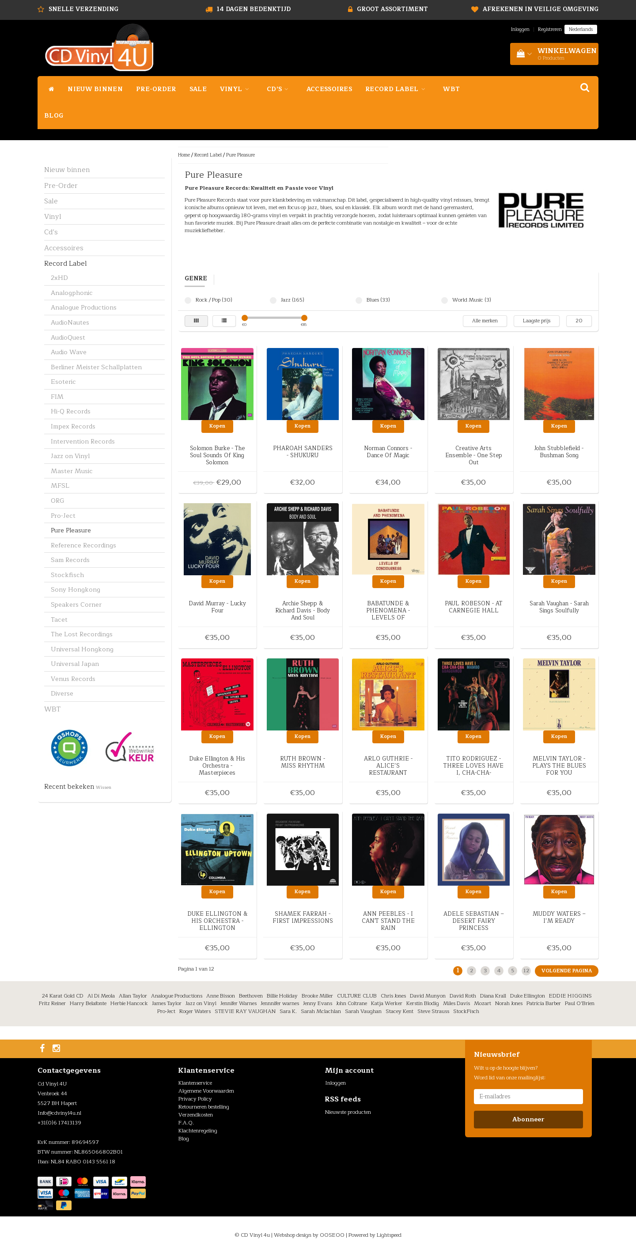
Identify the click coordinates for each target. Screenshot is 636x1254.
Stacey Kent (399, 1011)
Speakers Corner (76, 604)
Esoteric (63, 381)
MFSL (60, 485)
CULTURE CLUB (357, 995)
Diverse (62, 693)
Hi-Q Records (71, 411)
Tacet (59, 619)
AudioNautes (70, 322)
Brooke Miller (317, 995)
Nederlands (581, 29)
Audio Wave (69, 352)
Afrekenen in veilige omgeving (540, 9)
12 (526, 970)
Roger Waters (195, 1011)
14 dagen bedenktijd (254, 9)
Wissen (103, 787)
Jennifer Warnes (238, 1003)
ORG (57, 500)
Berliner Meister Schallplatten (96, 367)
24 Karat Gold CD (62, 995)
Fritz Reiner (52, 1003)
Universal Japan (75, 663)
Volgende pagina (566, 971)
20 (579, 321)
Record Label (397, 89)
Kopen (217, 426)
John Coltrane (351, 1003)
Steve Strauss (433, 1011)
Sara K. (288, 1011)
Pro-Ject (63, 515)
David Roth (463, 995)
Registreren (550, 29)
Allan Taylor (133, 995)
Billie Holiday (282, 995)
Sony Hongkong (75, 589)
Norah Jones (508, 1003)
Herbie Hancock (129, 1003)
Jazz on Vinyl (70, 456)
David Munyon (428, 995)
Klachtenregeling (197, 1130)
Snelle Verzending (83, 9)
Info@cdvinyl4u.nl (59, 1113)
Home (184, 155)
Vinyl (237, 89)
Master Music (72, 471)
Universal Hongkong (82, 649)
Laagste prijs (536, 321)
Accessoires (329, 89)
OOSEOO (332, 1235)
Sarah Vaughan (363, 1011)
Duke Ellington (527, 995)
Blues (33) (359, 300)
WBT (451, 89)
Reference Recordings (83, 545)
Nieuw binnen (95, 89)
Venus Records (73, 678)
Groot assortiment (392, 9)
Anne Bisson (220, 995)
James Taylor (167, 1003)
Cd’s (280, 89)
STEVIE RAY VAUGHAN (245, 1011)
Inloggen (520, 29)
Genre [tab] (196, 279)
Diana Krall (493, 995)
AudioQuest (68, 337)
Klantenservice (195, 1082)
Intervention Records (83, 441)
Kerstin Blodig (422, 1003)
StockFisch (466, 1011)
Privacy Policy (195, 1098)
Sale (198, 89)
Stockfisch (67, 575)
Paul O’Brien (579, 1003)
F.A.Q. (186, 1122)
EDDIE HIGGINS (570, 995)
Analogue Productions (84, 307)
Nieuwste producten (348, 1112)
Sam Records (70, 559)
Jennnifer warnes (280, 1003)
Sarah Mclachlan (321, 1011)
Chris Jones (393, 995)
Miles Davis (456, 1003)
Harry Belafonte (88, 1003)
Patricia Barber (543, 1003)
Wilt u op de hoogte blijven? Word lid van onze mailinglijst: (509, 1072)
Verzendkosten (195, 1114)
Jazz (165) (273, 300)
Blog (53, 116)
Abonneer (528, 1119)
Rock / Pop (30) (188, 300)
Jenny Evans (317, 1003)
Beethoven (251, 995)
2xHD (59, 277)
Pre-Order (156, 89)
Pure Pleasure (71, 530)
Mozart (482, 1003)
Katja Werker (386, 1003)
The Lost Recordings (82, 634)
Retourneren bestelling (203, 1106)
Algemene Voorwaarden (206, 1090)
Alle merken (485, 321)
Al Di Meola (101, 995)
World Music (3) (444, 300)
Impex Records (73, 426)
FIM (57, 396)
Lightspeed (389, 1235)
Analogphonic (72, 292)
